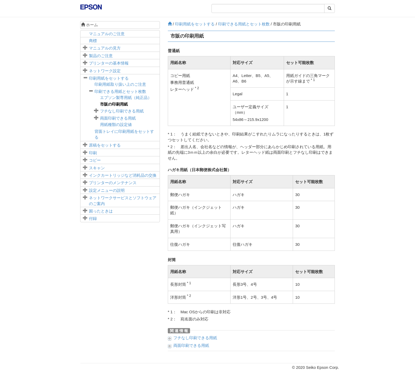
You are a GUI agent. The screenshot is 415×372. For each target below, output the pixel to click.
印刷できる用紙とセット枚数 (120, 91)
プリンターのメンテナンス (113, 182)
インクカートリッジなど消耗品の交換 (122, 175)
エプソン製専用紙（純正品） (126, 97)
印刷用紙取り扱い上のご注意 (120, 84)
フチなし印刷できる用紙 (122, 111)
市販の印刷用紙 (114, 104)
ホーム (89, 24)
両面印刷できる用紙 (118, 118)
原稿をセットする (105, 145)
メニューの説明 (107, 190)
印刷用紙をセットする (109, 78)
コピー (95, 160)
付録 (93, 218)
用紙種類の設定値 (116, 124)
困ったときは (101, 211)
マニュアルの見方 (105, 48)
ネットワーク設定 (105, 71)
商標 (93, 40)
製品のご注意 (101, 55)
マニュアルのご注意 (107, 33)
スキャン (97, 168)
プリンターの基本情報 (109, 63)
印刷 (93, 153)
